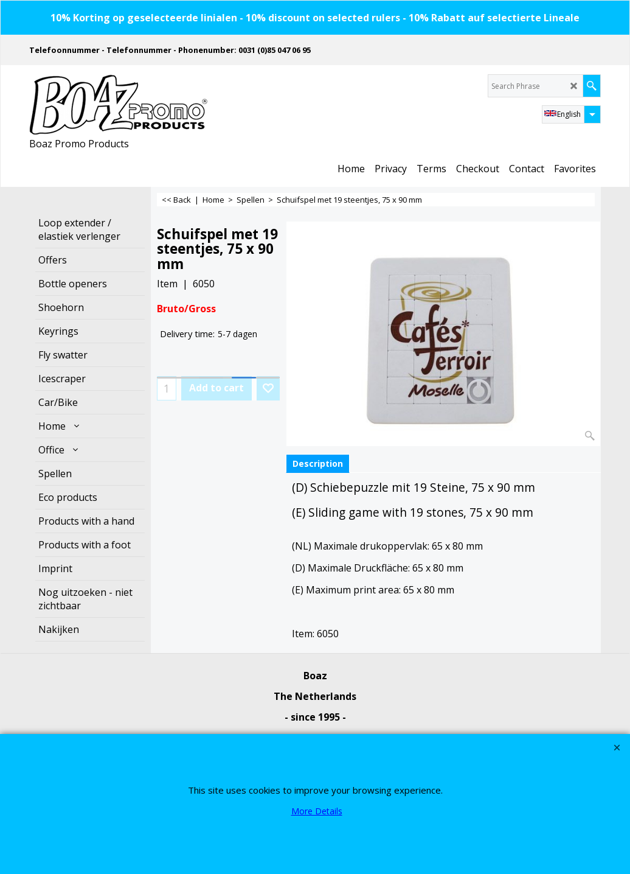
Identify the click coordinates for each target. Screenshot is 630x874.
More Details (316, 811)
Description (317, 463)
